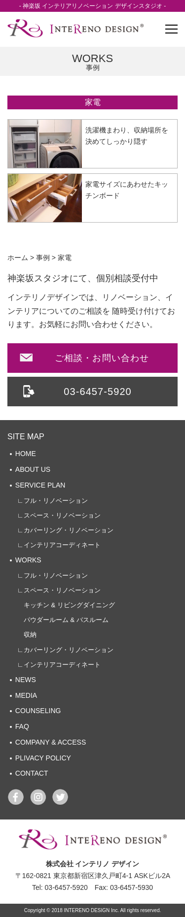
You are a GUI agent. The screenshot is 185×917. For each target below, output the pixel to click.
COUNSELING (38, 711)
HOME (25, 454)
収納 (27, 634)
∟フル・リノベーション (52, 500)
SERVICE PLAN (40, 485)
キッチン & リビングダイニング (66, 605)
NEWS (25, 680)
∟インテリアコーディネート (59, 545)
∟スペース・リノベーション (59, 515)
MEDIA (26, 695)
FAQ (22, 726)
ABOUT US (32, 469)
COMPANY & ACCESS (50, 742)
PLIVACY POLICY (43, 758)
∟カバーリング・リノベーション (65, 530)
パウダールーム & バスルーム (63, 619)
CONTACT (31, 773)
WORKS (28, 560)
